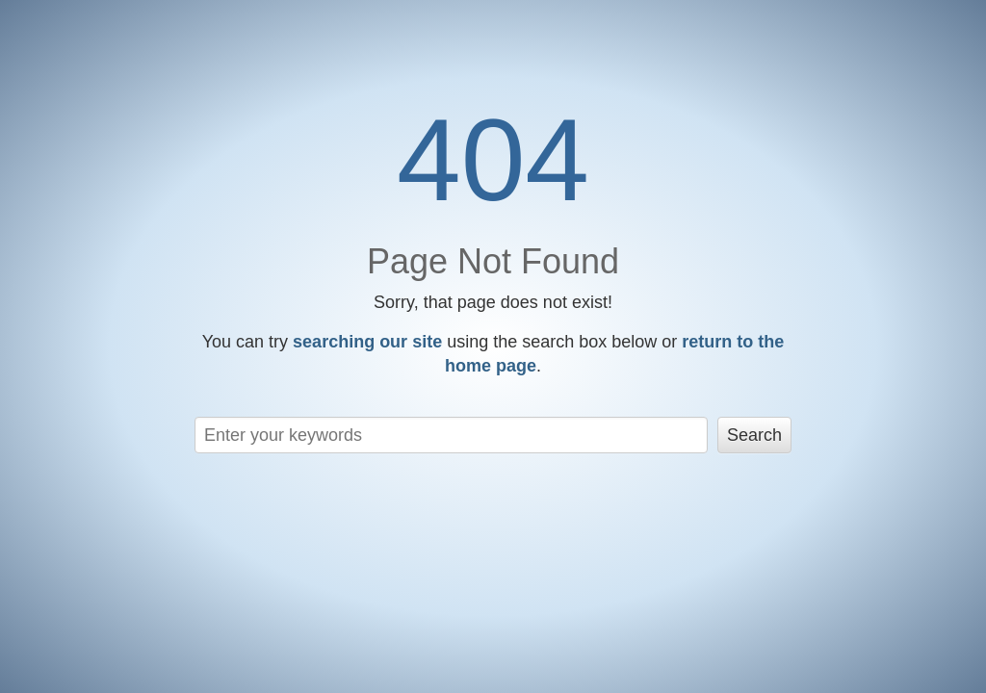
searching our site (367, 341)
